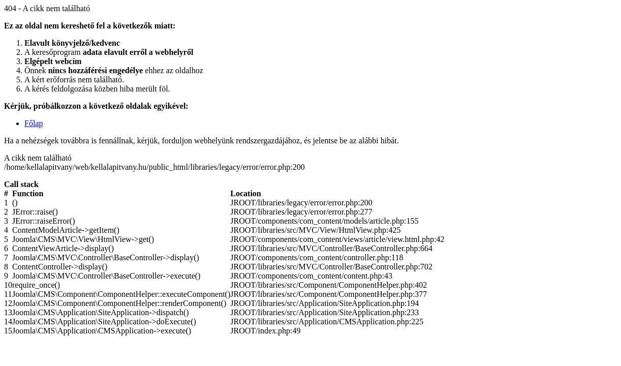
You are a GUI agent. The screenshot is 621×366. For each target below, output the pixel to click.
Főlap (33, 123)
